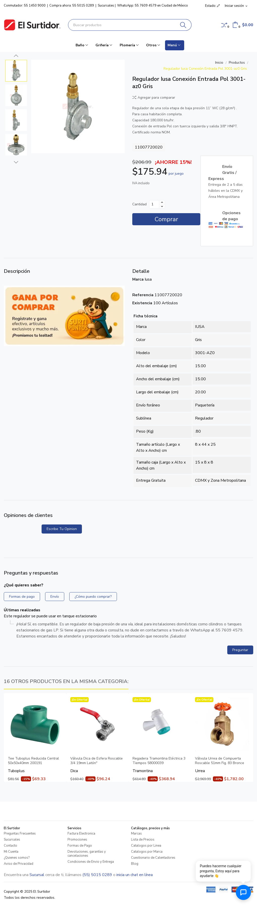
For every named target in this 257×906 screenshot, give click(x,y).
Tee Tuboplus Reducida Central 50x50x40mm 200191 (33, 760)
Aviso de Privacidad (18, 863)
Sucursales (106, 5)
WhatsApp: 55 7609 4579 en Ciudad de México (152, 5)
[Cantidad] (154, 204)
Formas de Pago (80, 845)
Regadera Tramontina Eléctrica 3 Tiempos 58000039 (159, 760)
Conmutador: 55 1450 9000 (25, 5)
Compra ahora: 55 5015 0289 (71, 5)
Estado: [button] (212, 6)
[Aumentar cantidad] (162, 202)
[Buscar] (183, 25)
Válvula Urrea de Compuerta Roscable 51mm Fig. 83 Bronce (219, 760)
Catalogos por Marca (147, 851)
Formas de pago (22, 596)
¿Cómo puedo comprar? (93, 596)
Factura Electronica (81, 833)
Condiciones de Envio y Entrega (91, 861)
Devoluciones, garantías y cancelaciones (87, 853)
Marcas (136, 833)
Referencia (142, 295)
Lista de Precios (142, 839)
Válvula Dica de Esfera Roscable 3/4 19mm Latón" (96, 760)
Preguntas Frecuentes (20, 833)
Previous (16, 55)
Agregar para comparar (153, 97)
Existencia (142, 303)
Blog (134, 863)
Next (16, 162)
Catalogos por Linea (146, 845)
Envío (54, 596)
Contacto (10, 845)
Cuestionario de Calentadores (153, 857)
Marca (138, 279)
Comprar (166, 219)
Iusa (148, 279)
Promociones (77, 839)
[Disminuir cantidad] (162, 206)
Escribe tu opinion (62, 528)
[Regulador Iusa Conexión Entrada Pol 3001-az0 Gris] (78, 106)
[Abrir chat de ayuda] (243, 892)
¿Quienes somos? (16, 857)
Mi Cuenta (11, 851)
